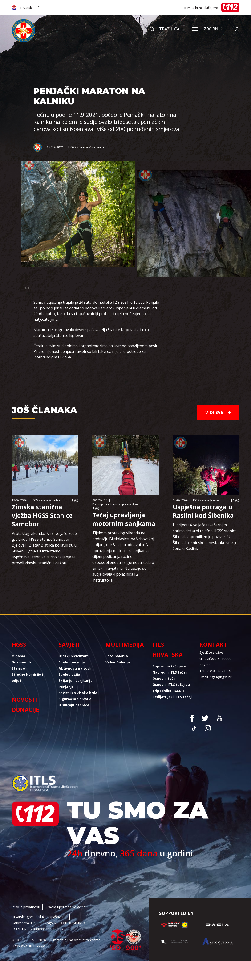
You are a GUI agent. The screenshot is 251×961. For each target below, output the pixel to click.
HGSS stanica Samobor (46, 500)
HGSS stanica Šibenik (205, 500)
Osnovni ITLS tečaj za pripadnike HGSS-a (171, 687)
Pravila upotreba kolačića (65, 907)
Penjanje (66, 686)
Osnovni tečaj (165, 678)
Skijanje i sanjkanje (76, 680)
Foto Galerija (116, 656)
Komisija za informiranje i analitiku (115, 504)
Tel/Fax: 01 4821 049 (216, 671)
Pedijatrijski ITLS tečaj (172, 697)
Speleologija (69, 674)
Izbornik (207, 29)
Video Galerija (117, 662)
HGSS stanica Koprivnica (86, 147)
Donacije (25, 709)
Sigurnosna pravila (75, 699)
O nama (18, 656)
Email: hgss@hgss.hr (215, 677)
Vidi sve (218, 412)
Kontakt (213, 644)
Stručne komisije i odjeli (27, 677)
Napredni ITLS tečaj (170, 672)
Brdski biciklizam (74, 656)
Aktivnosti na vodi (75, 668)
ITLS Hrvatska (168, 649)
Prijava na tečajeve (169, 666)
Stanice (18, 668)
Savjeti (69, 644)
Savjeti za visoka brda (78, 693)
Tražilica (164, 29)
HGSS (19, 644)
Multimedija (124, 644)
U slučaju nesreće (74, 705)
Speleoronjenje (72, 662)
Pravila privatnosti (26, 907)
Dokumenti (21, 662)
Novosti (24, 699)
